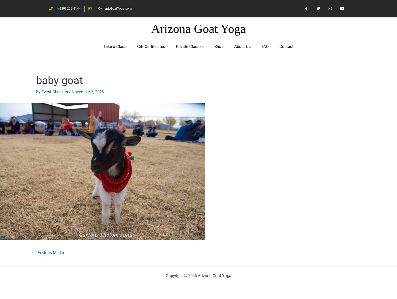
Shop (218, 46)
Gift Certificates (151, 46)
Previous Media (47, 252)
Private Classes (190, 46)
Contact (286, 46)
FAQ (265, 46)
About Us (242, 46)
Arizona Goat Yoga (198, 29)
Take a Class (114, 46)
